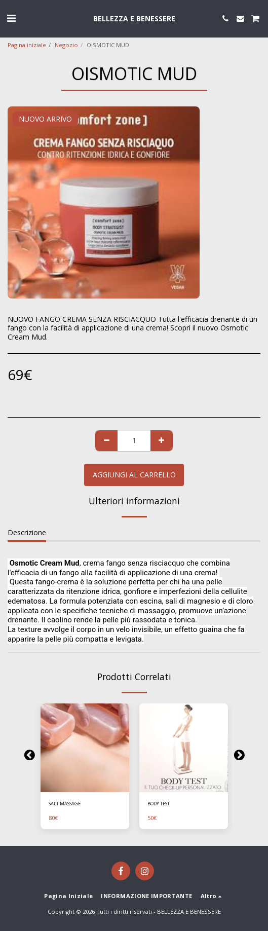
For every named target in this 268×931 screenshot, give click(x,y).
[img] (85, 747)
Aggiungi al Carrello (134, 474)
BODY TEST (158, 803)
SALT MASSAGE (65, 803)
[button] (11, 18)
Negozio (66, 45)
